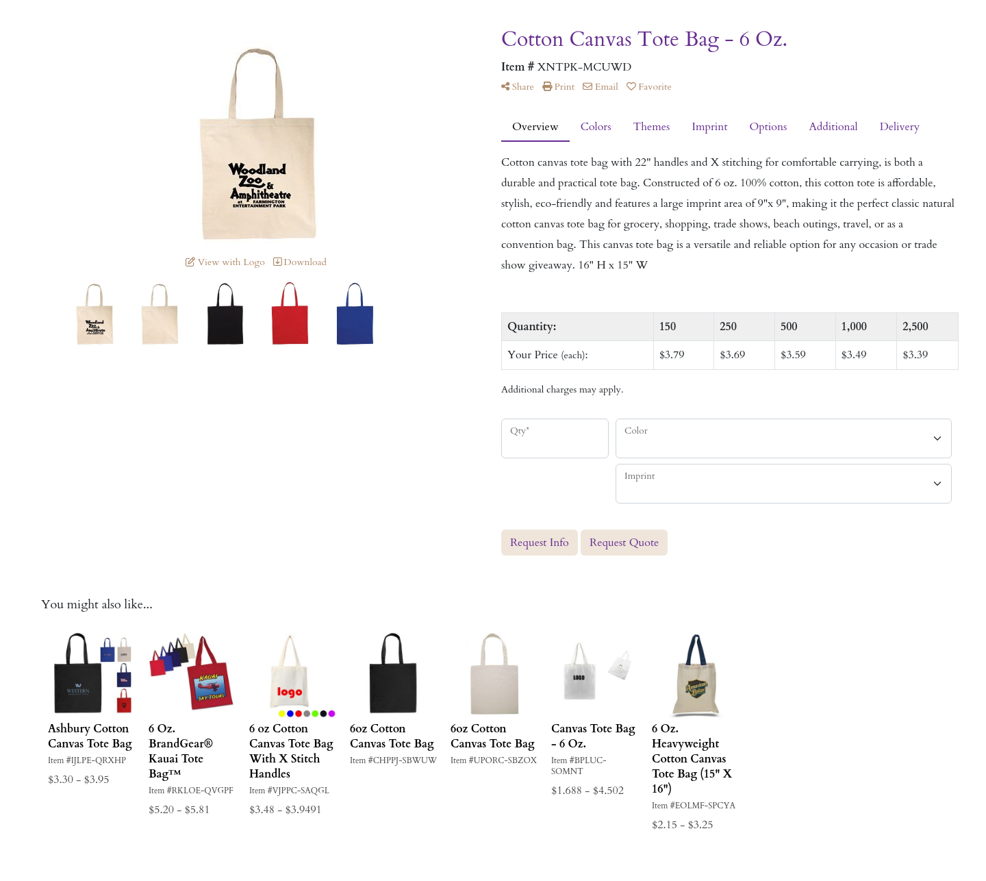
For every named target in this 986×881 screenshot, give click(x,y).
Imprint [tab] (709, 126)
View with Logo (225, 262)
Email (600, 86)
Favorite (649, 86)
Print (558, 86)
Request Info (539, 542)
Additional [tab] (833, 126)
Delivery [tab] (900, 126)
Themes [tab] (651, 126)
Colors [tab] (596, 126)
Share (517, 86)
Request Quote (624, 542)
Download (300, 262)
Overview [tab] (535, 126)
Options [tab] (768, 126)
